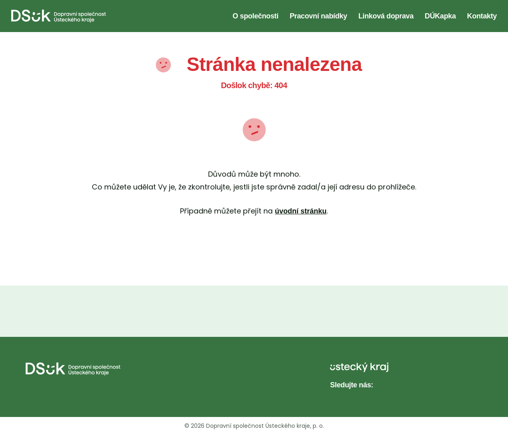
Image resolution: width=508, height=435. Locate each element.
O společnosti (255, 16)
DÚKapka (440, 16)
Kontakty (482, 16)
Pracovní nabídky (318, 16)
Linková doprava (386, 16)
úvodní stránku (300, 211)
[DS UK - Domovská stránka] (58, 16)
